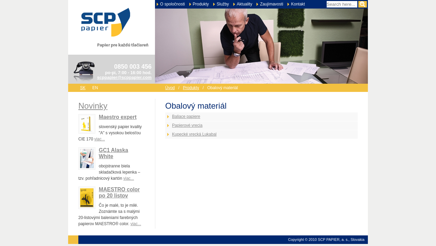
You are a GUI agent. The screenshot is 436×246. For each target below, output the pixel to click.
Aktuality (244, 4)
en (95, 87)
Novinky (92, 105)
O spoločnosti (172, 4)
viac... (99, 139)
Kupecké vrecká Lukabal (194, 134)
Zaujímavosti (271, 4)
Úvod (170, 87)
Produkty (201, 4)
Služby (223, 4)
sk (82, 87)
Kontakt (298, 4)
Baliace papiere (186, 116)
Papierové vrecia (187, 125)
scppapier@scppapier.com (124, 77)
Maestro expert (118, 117)
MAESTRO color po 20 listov (119, 193)
